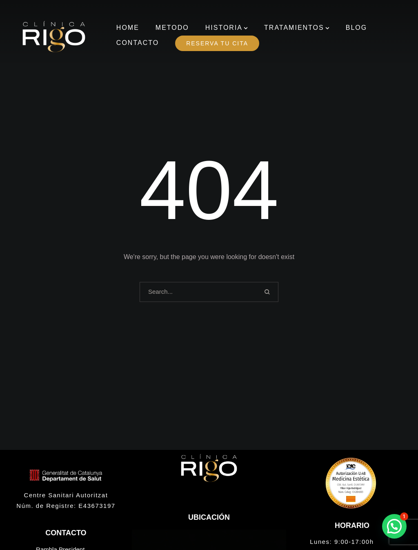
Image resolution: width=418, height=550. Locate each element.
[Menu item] (127, 28)
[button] (246, 28)
